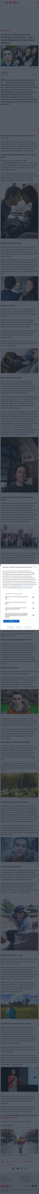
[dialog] (19, 597)
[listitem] (19, 594)
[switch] (32, 597)
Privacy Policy (28, 627)
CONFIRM (11, 621)
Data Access (19, 627)
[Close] (35, 567)
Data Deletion (10, 627)
